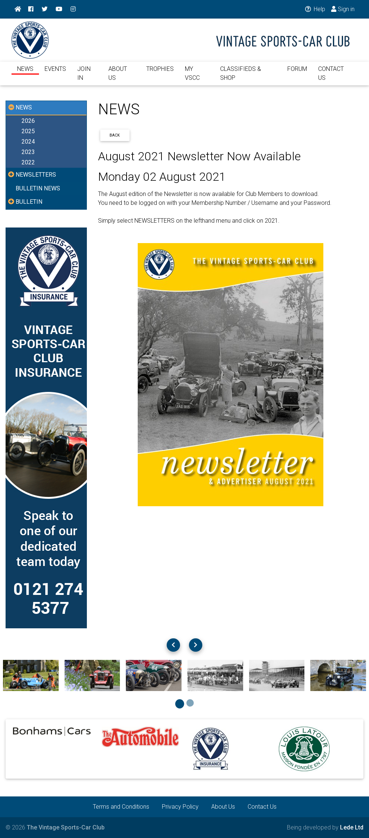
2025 (28, 131)
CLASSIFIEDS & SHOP (240, 78)
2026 (28, 120)
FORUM (297, 73)
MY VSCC (192, 78)
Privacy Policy (180, 806)
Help (314, 9)
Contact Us (262, 806)
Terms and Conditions (121, 806)
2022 (28, 162)
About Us (223, 806)
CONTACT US (331, 78)
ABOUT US (117, 78)
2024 (28, 141)
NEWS (25, 73)
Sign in (343, 9)
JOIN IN (84, 78)
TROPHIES (160, 73)
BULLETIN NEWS (38, 188)
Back (115, 135)
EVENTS (55, 73)
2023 (28, 152)
